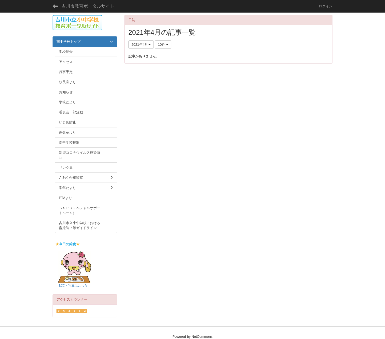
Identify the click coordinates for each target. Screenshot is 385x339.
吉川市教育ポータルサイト (87, 6)
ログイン (325, 6)
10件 (163, 44)
